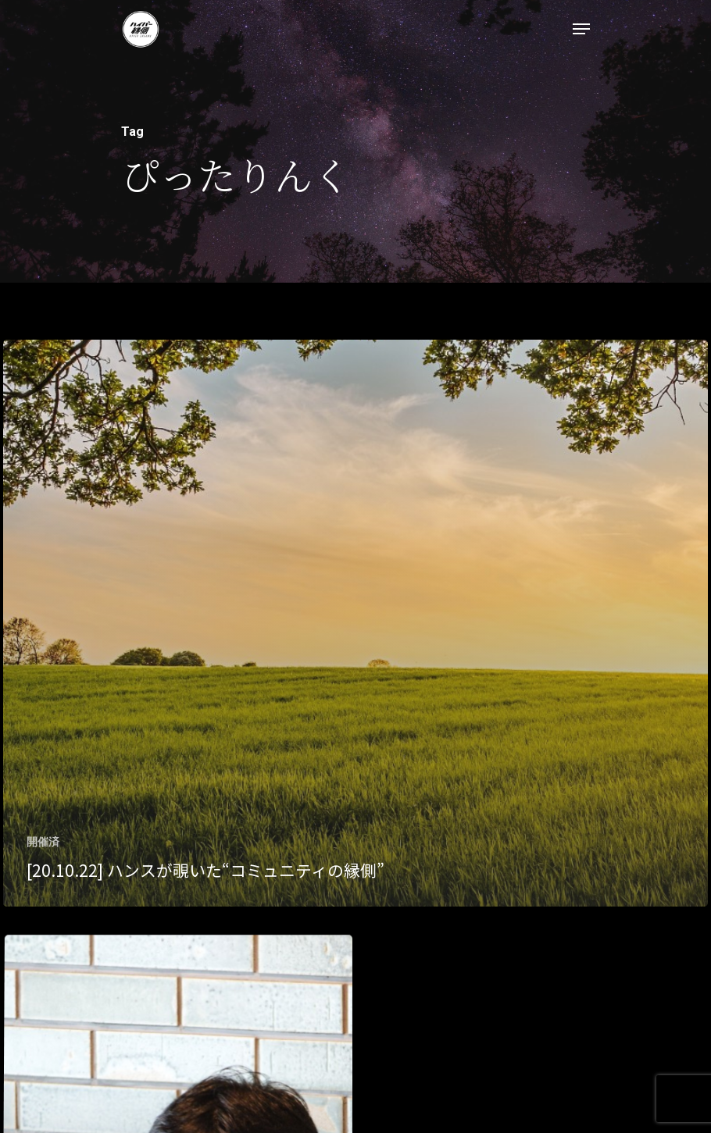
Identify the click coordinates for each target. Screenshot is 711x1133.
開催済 (43, 841)
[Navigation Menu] (581, 29)
